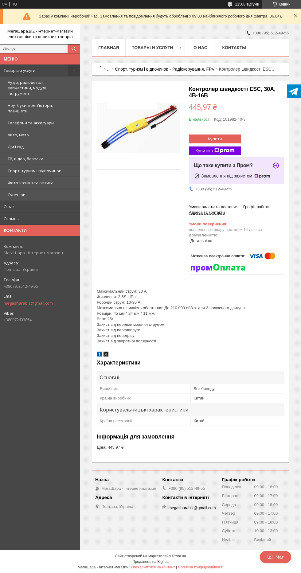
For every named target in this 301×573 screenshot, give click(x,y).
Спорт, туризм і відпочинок (34, 170)
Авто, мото (18, 135)
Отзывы (12, 218)
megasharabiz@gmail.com (28, 303)
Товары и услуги (19, 70)
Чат (275, 557)
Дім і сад (16, 147)
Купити (215, 139)
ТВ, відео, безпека (25, 159)
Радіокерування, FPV (193, 69)
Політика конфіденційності (201, 567)
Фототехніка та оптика (30, 182)
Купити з (215, 151)
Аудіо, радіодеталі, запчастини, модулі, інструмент (27, 88)
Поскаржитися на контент (153, 567)
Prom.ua (179, 556)
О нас (9, 206)
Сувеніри (16, 194)
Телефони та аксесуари (31, 123)
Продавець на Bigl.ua (150, 561)
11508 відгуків (247, 4)
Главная (108, 47)
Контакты (234, 47)
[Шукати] (74, 48)
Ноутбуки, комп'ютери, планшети (30, 108)
